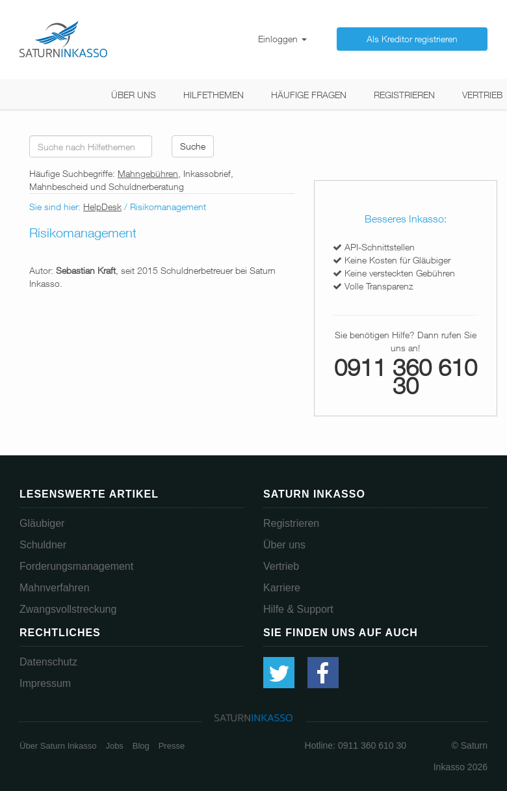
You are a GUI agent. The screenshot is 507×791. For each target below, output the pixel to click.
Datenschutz (48, 661)
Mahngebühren (148, 173)
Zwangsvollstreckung (68, 609)
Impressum (45, 683)
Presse (172, 746)
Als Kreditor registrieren (412, 38)
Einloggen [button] (282, 38)
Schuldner (43, 544)
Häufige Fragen (308, 94)
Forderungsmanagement (76, 566)
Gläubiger (42, 523)
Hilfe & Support (298, 609)
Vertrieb (482, 94)
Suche (192, 146)
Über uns (133, 94)
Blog (141, 746)
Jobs (114, 746)
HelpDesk (102, 206)
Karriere (281, 587)
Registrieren (404, 94)
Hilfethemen (213, 94)
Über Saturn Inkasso (58, 746)
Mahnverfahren (55, 587)
